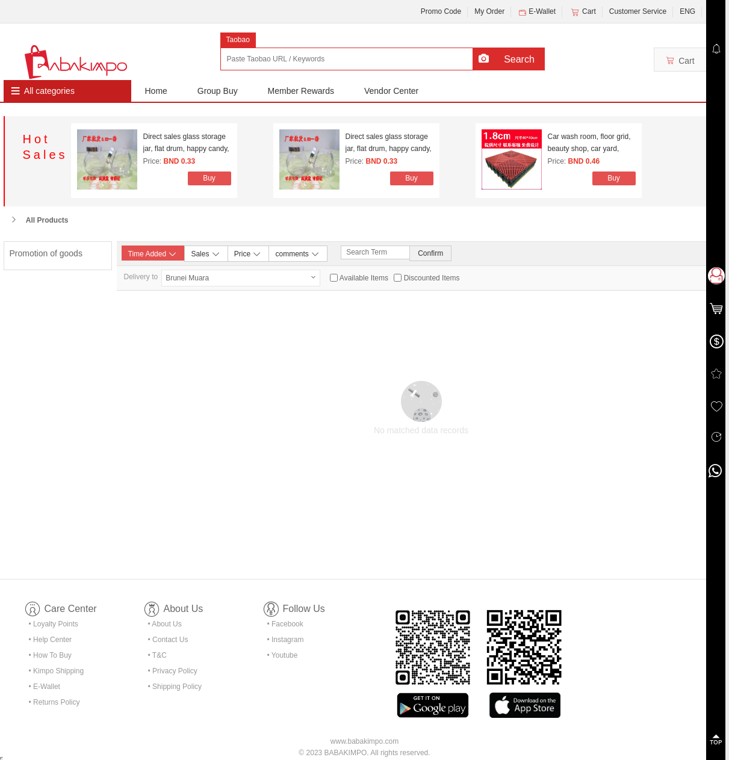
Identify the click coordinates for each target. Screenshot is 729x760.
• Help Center (50, 639)
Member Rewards (301, 91)
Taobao (238, 40)
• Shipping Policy (175, 686)
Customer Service (637, 11)
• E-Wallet (44, 686)
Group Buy (217, 91)
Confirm (430, 253)
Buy (209, 178)
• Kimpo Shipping (56, 671)
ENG (687, 11)
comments (297, 253)
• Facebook (285, 624)
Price (248, 253)
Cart (582, 11)
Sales (205, 253)
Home (156, 91)
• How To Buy (50, 655)
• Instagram (285, 639)
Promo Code (441, 11)
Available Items (364, 278)
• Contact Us (168, 639)
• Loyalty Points (53, 624)
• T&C (157, 655)
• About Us (165, 624)
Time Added (153, 254)
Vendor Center (391, 91)
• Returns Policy (54, 702)
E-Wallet (537, 11)
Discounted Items (432, 278)
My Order (489, 11)
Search (519, 59)
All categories (49, 91)
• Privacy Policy (172, 671)
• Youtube (282, 655)
